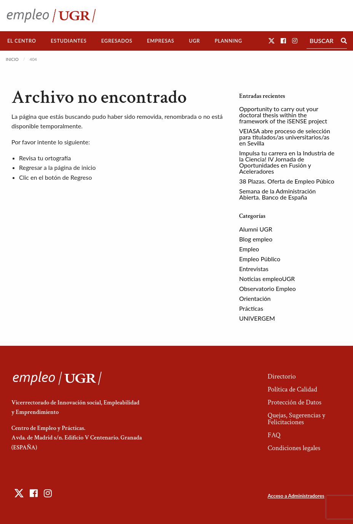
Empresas (160, 41)
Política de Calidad (292, 389)
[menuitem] (21, 41)
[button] (271, 40)
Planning (228, 41)
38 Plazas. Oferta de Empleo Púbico (286, 181)
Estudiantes (68, 41)
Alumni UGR (255, 229)
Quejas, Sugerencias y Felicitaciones (296, 419)
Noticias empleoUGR (267, 278)
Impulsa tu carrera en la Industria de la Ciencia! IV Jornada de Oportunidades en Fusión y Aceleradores (286, 162)
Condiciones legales (294, 448)
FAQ (274, 435)
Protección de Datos (294, 402)
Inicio (12, 59)
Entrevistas (253, 268)
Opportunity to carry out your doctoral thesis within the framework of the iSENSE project (283, 115)
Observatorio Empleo (267, 288)
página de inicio (75, 167)
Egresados (117, 41)
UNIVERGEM (257, 318)
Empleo (249, 248)
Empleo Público (259, 258)
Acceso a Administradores (296, 496)
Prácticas (251, 308)
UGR (194, 41)
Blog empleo (255, 239)
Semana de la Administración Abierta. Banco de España (277, 194)
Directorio (282, 376)
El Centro (21, 41)
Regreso (81, 177)
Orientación (255, 298)
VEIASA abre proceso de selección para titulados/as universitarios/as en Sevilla (284, 137)
